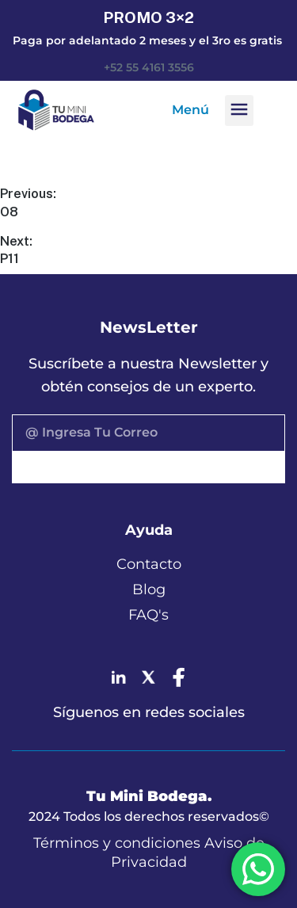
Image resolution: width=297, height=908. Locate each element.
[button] (239, 110)
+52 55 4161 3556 (149, 67)
